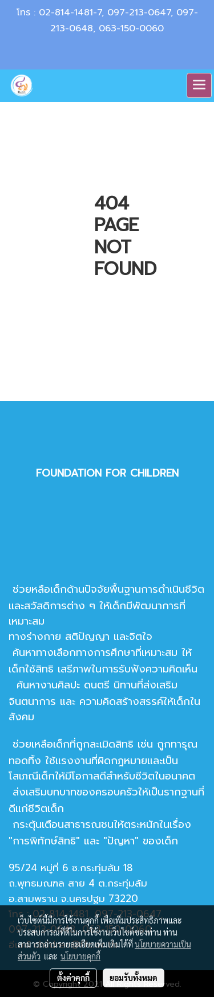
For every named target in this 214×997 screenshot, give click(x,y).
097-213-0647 (139, 12)
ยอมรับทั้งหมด (134, 978)
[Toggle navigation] (199, 85)
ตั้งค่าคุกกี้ (73, 978)
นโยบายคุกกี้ (80, 956)
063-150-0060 (131, 28)
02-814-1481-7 (70, 12)
